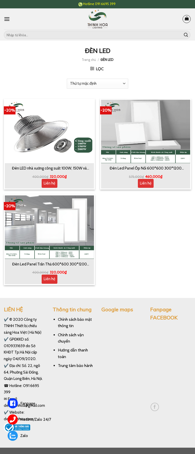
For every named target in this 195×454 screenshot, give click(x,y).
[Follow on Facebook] (155, 407)
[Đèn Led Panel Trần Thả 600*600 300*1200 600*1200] (49, 227)
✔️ (6, 319)
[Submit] (186, 35)
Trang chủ (89, 60)
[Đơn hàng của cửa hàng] (97, 84)
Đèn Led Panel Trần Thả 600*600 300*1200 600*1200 (49, 264)
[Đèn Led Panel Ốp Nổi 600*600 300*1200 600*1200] (145, 131)
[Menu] (7, 19)
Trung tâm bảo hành (75, 365)
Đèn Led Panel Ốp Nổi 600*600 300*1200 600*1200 (146, 168)
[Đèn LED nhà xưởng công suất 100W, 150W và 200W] (49, 131)
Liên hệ (49, 183)
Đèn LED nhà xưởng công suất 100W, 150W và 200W (49, 168)
